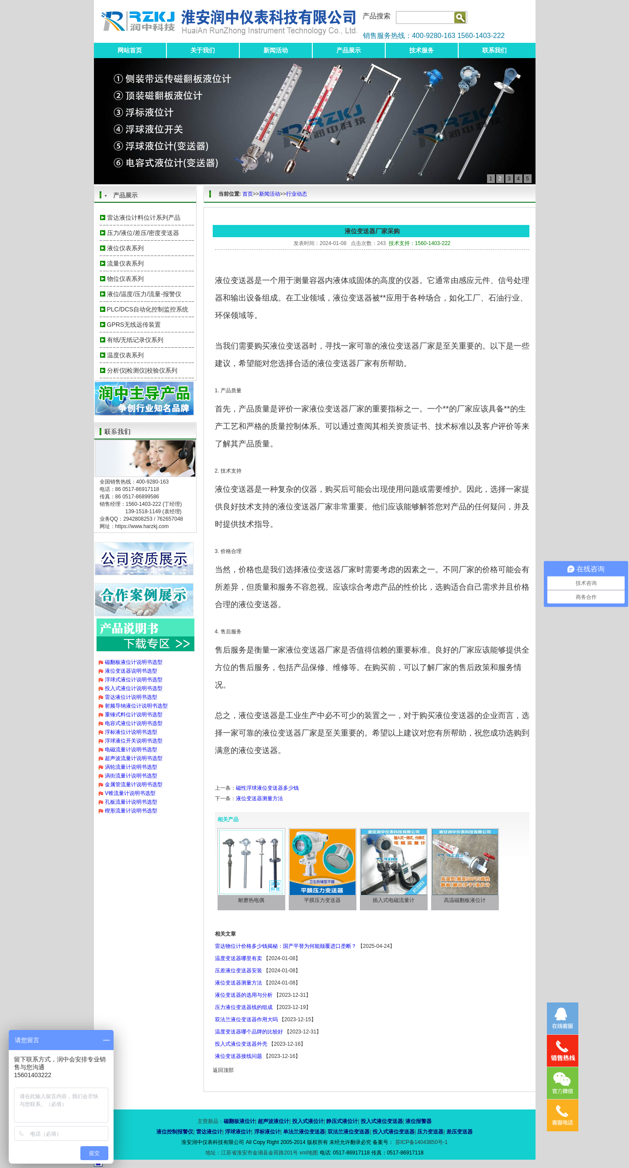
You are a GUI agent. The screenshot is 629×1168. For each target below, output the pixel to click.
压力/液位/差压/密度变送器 (143, 232)
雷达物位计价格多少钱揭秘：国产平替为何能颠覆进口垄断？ (285, 946)
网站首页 (130, 50)
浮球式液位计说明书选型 (133, 680)
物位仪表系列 (125, 278)
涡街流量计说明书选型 (131, 776)
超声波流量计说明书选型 (133, 758)
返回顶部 (223, 1070)
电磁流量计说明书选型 (131, 749)
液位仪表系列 (125, 248)
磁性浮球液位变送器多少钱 (267, 788)
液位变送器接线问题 (238, 1056)
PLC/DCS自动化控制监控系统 (148, 309)
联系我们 (494, 50)
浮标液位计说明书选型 (131, 732)
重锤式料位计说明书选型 (133, 715)
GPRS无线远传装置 (134, 324)
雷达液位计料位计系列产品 (143, 217)
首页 (247, 194)
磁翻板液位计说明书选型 (133, 662)
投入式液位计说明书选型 (133, 688)
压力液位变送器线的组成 (244, 1007)
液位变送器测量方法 (259, 798)
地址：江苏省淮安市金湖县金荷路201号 (252, 1153)
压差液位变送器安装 (238, 971)
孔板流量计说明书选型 (131, 802)
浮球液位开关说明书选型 (133, 741)
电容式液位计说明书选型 (133, 723)
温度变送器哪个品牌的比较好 (249, 1032)
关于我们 (202, 50)
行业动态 (296, 194)
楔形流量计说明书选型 (131, 811)
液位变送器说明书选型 (131, 671)
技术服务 (421, 50)
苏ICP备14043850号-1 (420, 1142)
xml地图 (309, 1153)
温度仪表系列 (125, 355)
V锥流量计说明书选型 (130, 793)
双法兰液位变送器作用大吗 (246, 1019)
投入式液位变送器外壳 (241, 1044)
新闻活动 (275, 50)
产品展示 (348, 50)
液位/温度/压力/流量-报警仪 (144, 293)
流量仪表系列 (125, 263)
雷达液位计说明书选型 (131, 697)
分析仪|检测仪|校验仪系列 (142, 370)
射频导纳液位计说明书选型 (136, 706)
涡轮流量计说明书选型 (131, 767)
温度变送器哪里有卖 (238, 958)
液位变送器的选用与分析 (244, 995)
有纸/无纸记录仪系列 (135, 339)
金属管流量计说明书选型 (133, 784)
